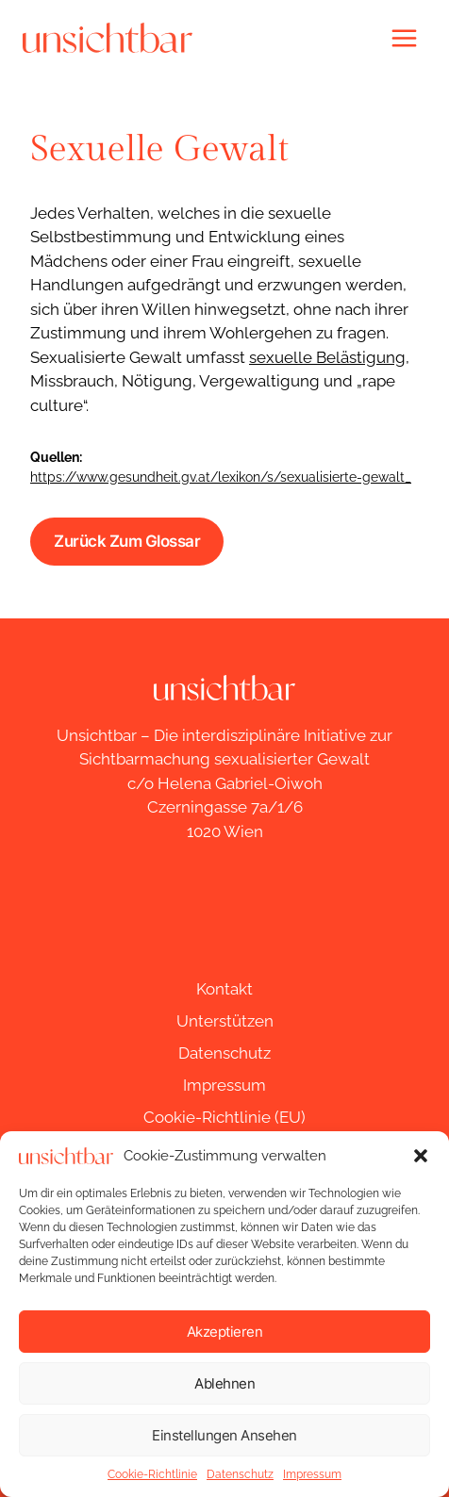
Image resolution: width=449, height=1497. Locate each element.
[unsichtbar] (107, 38)
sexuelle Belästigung (327, 357)
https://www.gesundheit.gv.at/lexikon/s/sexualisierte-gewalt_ (220, 477)
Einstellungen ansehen (224, 1435)
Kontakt (224, 988)
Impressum (312, 1474)
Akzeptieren (225, 1332)
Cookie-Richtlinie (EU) (224, 1117)
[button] (420, 1155)
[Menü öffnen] (403, 38)
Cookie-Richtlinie (152, 1474)
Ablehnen (224, 1383)
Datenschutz (240, 1474)
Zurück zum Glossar (127, 541)
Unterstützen (225, 1021)
